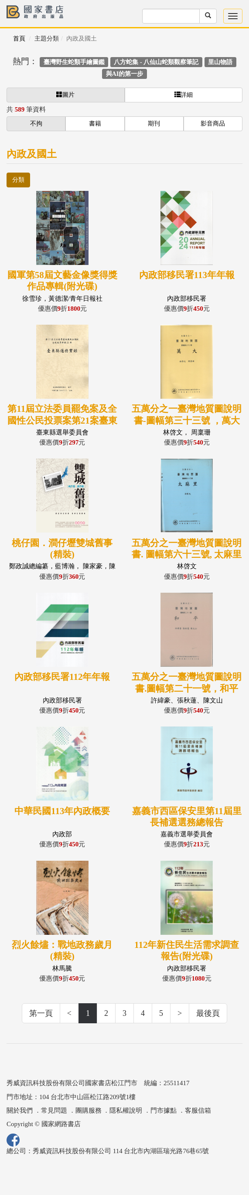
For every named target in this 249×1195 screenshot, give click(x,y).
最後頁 (208, 1013)
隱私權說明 (125, 1110)
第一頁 (41, 1013)
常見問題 (54, 1110)
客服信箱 (198, 1110)
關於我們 (20, 1110)
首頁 (19, 38)
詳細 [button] (183, 94)
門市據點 (163, 1110)
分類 (18, 180)
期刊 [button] (154, 123)
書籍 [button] (95, 123)
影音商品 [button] (213, 123)
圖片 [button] (65, 94)
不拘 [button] (36, 123)
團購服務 (88, 1110)
